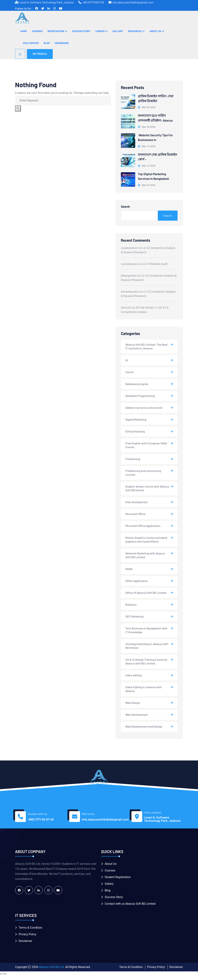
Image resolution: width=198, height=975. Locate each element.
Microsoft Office (135, 513)
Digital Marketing (135, 418)
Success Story (81, 31)
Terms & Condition (30, 926)
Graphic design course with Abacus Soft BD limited (147, 487)
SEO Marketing (134, 615)
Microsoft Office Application (142, 525)
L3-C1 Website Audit (155, 262)
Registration (56, 31)
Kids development (136, 501)
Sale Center (31, 42)
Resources (135, 31)
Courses (37, 31)
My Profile (40, 54)
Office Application (136, 580)
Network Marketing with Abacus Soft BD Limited (145, 554)
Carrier (129, 371)
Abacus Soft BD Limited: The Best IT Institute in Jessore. (146, 345)
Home (23, 31)
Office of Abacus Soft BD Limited (145, 591)
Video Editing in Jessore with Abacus (143, 688)
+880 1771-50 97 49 (41, 818)
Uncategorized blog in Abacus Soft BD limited (146, 644)
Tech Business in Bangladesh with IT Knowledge (146, 629)
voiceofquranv (129, 262)
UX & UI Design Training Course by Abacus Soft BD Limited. (146, 660)
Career (100, 31)
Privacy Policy (27, 933)
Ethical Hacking (135, 430)
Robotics (130, 603)
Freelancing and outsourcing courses (143, 471)
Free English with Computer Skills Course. (146, 444)
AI (126, 359)
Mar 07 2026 (147, 184)
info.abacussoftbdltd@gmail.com (133, 2)
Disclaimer (25, 940)
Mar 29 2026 (147, 126)
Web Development (136, 713)
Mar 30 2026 (147, 107)
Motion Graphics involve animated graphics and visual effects (146, 538)
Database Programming (140, 395)
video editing (133, 674)
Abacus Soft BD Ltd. (51, 966)
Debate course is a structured (143, 406)
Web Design (132, 701)
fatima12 (126, 306)
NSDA (129, 568)
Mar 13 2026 (147, 145)
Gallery (117, 31)
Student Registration (118, 876)
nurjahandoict (129, 246)
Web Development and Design (143, 725)
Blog (47, 42)
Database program (136, 383)
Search (125, 206)
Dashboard (62, 42)
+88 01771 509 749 (93, 2)
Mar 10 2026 (147, 164)
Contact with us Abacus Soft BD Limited (130, 903)
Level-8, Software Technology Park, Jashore (162, 818)
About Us (155, 31)
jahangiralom (129, 274)
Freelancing (132, 458)
